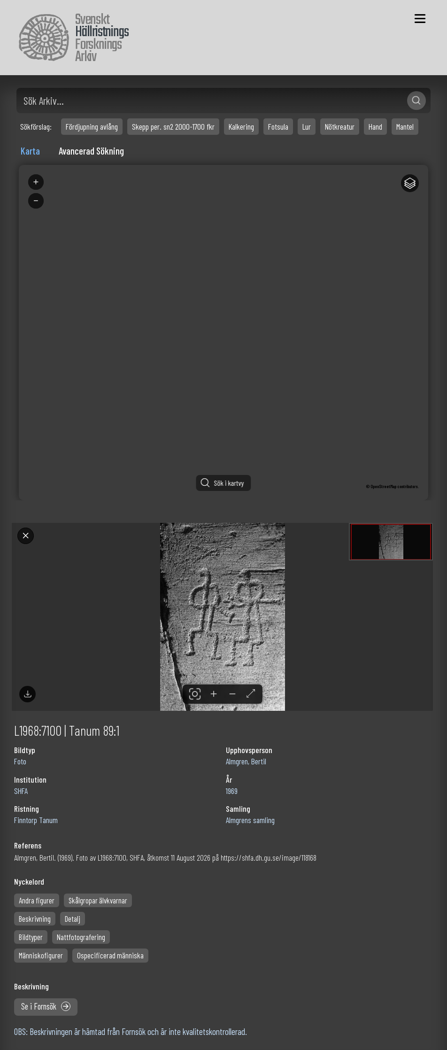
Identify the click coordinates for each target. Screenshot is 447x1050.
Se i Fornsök (45, 1006)
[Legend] (410, 183)
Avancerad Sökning (91, 150)
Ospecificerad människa (110, 955)
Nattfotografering (81, 936)
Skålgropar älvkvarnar (98, 900)
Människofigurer (41, 955)
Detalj (72, 918)
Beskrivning (35, 918)
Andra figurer (36, 900)
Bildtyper (31, 936)
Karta (30, 150)
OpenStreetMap (383, 486)
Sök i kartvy (229, 482)
